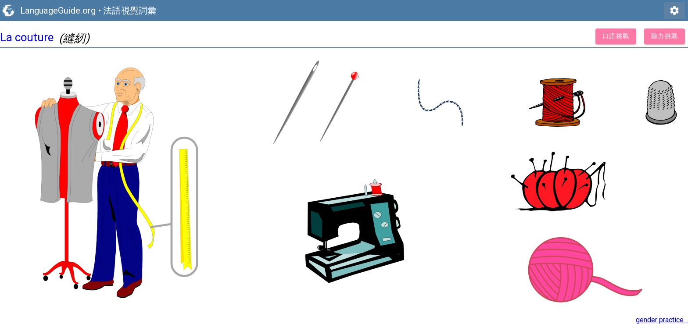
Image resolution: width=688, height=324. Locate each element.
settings (674, 10)
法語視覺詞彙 (130, 10)
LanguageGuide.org (58, 10)
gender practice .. (662, 320)
